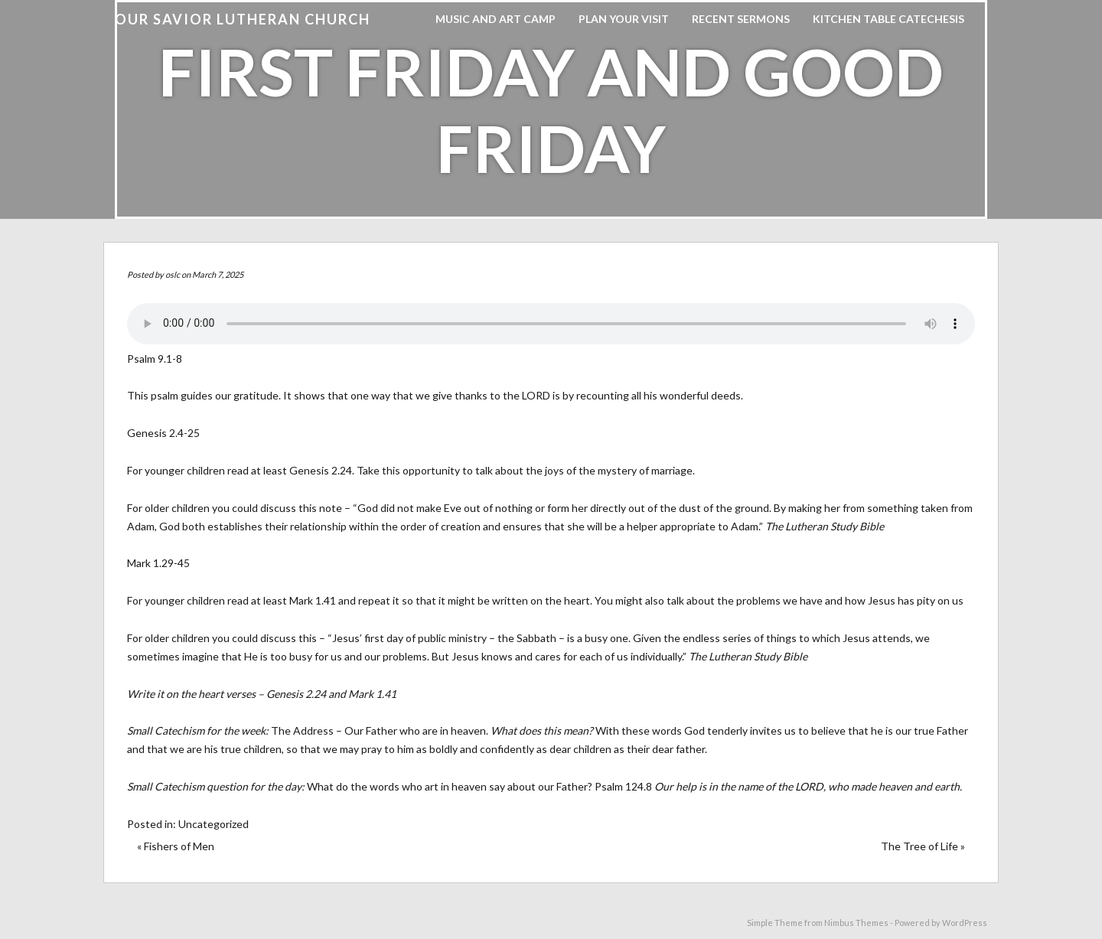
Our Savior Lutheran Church (242, 19)
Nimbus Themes (856, 923)
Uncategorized (213, 823)
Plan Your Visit (624, 18)
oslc (172, 274)
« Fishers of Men (175, 846)
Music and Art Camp (495, 18)
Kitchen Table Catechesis (888, 18)
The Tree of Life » (923, 846)
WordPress (964, 923)
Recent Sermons (741, 18)
